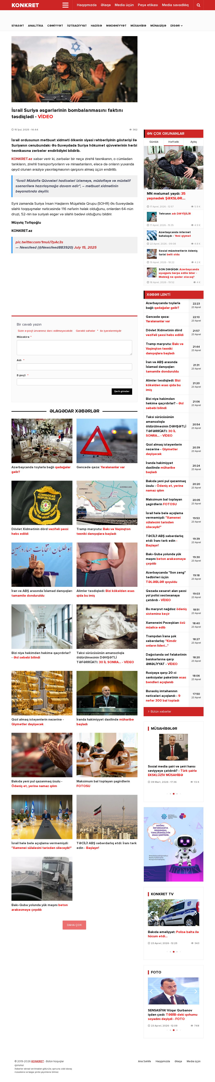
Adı (19, 360)
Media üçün (124, 5)
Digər (175, 25)
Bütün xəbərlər (161, 711)
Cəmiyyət (55, 25)
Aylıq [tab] (193, 141)
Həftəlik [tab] (173, 141)
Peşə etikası (148, 5)
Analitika (35, 25)
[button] (194, 749)
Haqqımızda (87, 5)
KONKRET (37, 1061)
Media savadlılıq (175, 5)
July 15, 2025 (85, 247)
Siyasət (17, 25)
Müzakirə (23, 337)
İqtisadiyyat (77, 25)
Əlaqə (106, 5)
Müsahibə (138, 25)
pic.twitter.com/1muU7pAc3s (39, 242)
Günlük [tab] (153, 141)
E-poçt (21, 375)
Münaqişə (158, 25)
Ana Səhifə (144, 1061)
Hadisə (96, 25)
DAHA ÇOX (74, 925)
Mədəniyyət (116, 25)
